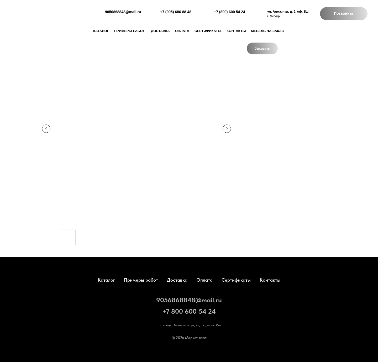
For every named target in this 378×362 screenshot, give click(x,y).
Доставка (177, 280)
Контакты (236, 31)
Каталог (106, 280)
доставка (160, 31)
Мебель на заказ (267, 31)
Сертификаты (208, 31)
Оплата (182, 31)
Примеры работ (129, 31)
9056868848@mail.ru (189, 300)
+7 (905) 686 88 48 (175, 12)
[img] (36, 14)
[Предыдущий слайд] (46, 129)
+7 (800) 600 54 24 (229, 12)
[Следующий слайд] (227, 129)
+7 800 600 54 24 (189, 311)
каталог (101, 31)
